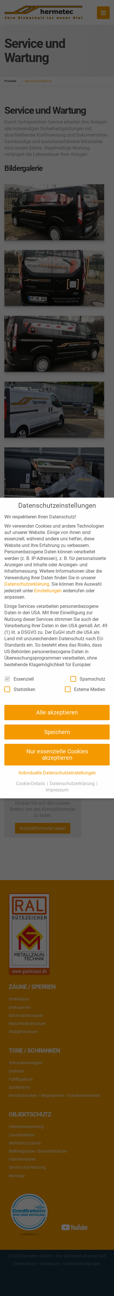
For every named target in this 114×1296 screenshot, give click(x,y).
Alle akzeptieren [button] (57, 712)
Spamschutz (87, 679)
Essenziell (19, 679)
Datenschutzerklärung (26, 584)
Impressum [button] (57, 790)
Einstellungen (48, 590)
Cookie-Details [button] (31, 783)
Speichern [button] (57, 732)
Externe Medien (85, 689)
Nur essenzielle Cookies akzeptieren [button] (57, 754)
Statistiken (19, 689)
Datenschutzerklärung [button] (73, 783)
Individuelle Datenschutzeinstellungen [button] (57, 773)
